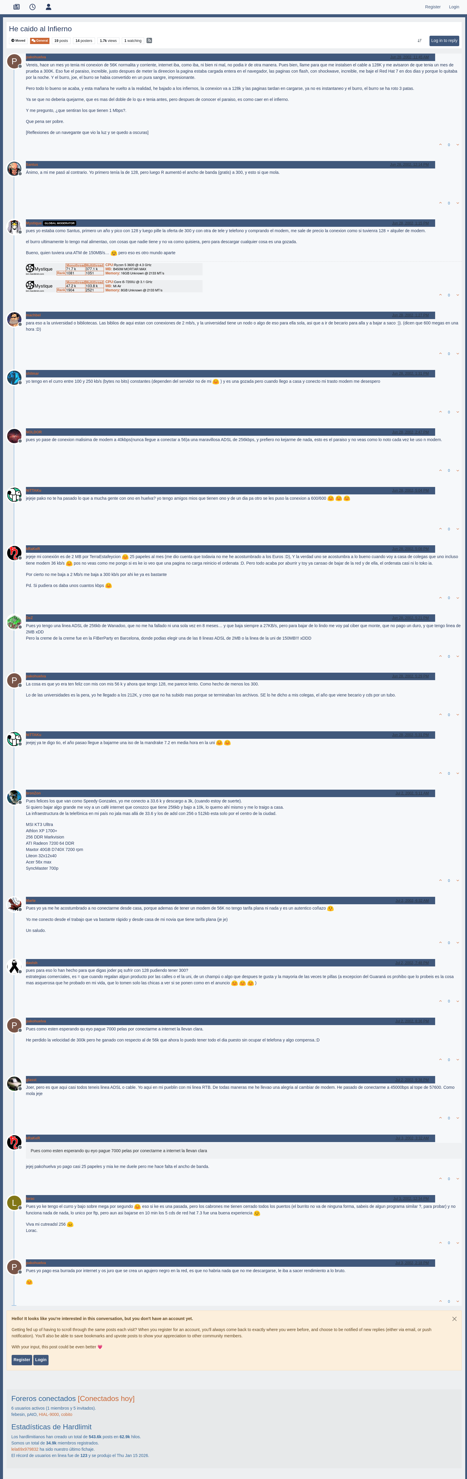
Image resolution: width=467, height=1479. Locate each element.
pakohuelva (36, 57)
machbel (33, 315)
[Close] (454, 1319)
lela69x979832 (24, 1449)
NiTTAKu (33, 490)
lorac (30, 1199)
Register (21, 1359)
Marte (31, 901)
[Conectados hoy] (106, 1398)
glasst (31, 1080)
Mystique (34, 223)
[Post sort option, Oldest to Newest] (419, 41)
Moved (18, 41)
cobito (66, 1414)
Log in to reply (444, 40)
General (40, 41)
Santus (32, 165)
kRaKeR (33, 549)
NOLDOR (34, 432)
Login (40, 1359)
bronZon (33, 793)
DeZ (29, 618)
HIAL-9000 (49, 1414)
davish (32, 963)
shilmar (32, 373)
